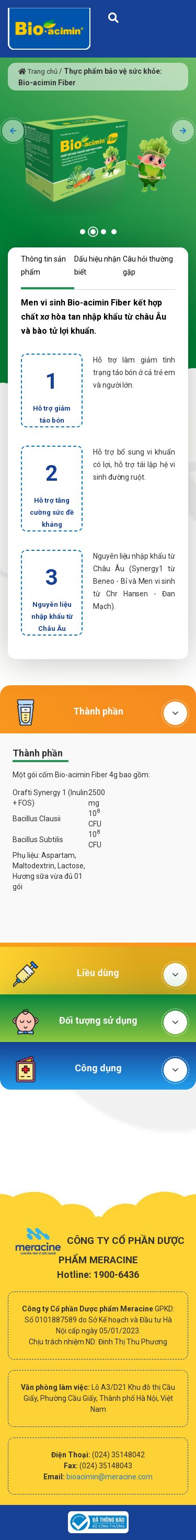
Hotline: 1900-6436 (98, 1274)
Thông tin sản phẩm (43, 265)
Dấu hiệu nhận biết (97, 265)
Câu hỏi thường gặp (148, 265)
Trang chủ (37, 71)
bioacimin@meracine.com (109, 1477)
